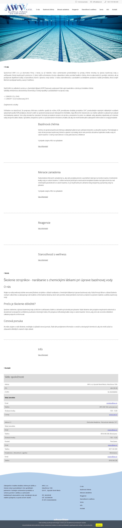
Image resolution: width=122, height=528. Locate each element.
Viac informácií (43, 146)
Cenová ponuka (81, 2)
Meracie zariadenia (63, 9)
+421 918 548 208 (111, 2)
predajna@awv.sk (112, 403)
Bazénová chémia (48, 9)
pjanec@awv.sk (112, 445)
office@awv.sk (96, 2)
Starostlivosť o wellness (89, 9)
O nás (38, 9)
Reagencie (75, 9)
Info (107, 9)
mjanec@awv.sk (112, 430)
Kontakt (114, 9)
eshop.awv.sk (113, 415)
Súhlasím (99, 525)
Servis (101, 9)
